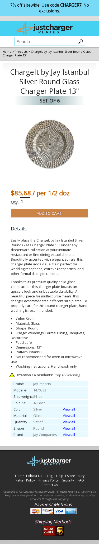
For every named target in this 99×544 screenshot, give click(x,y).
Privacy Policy (49, 480)
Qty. (14, 202)
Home (19, 476)
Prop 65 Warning (48, 375)
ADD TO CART (49, 213)
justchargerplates (45, 28)
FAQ (81, 480)
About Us (35, 476)
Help (59, 476)
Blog (49, 476)
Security (68, 480)
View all (69, 409)
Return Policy (25, 480)
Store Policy (75, 476)
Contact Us (49, 485)
